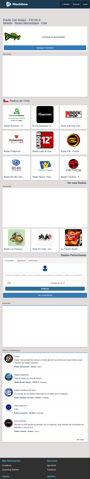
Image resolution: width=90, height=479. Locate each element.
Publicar (45, 289)
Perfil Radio (33, 261)
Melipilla (7, 23)
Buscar (76, 4)
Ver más (80, 439)
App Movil (51, 465)
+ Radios (66, 4)
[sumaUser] (75, 283)
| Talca (27, 367)
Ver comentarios (45, 295)
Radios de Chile (20, 100)
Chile (44, 23)
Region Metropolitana (27, 23)
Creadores (6, 465)
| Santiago (30, 382)
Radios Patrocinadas (73, 255)
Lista (85, 4)
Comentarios (9, 261)
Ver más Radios (76, 183)
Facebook (51, 470)
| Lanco (26, 431)
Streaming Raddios (10, 470)
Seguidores (21, 261)
